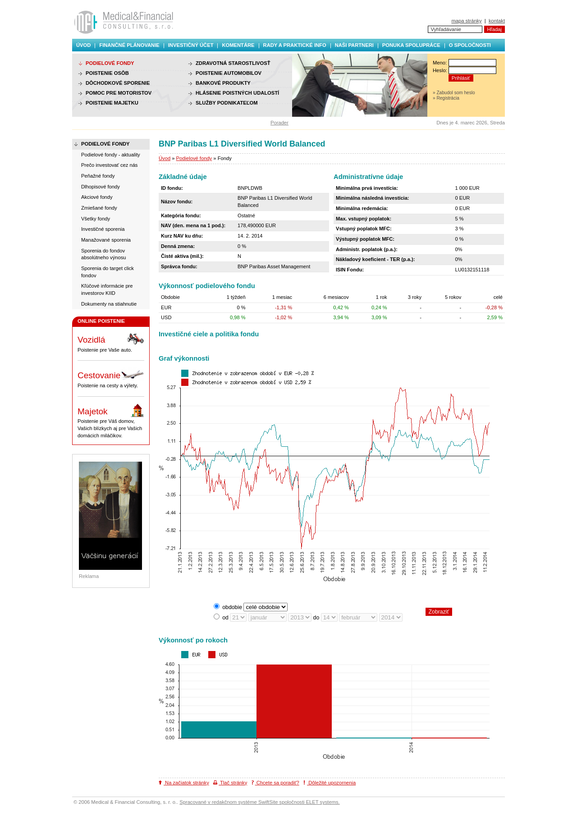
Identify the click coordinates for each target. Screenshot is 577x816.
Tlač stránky (230, 782)
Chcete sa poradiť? (275, 782)
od (225, 617)
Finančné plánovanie (129, 45)
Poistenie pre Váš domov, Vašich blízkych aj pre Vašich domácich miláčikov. (111, 420)
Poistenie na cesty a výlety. (111, 377)
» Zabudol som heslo (454, 92)
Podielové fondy (194, 158)
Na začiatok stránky (184, 782)
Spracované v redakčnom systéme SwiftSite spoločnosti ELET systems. (259, 802)
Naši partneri (354, 45)
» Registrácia (446, 98)
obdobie (232, 607)
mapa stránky (466, 20)
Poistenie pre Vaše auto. (111, 342)
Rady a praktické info (294, 45)
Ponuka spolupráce (411, 45)
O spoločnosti (470, 45)
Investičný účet (191, 45)
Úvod (83, 45)
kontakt (497, 20)
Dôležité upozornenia (329, 782)
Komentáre (238, 45)
